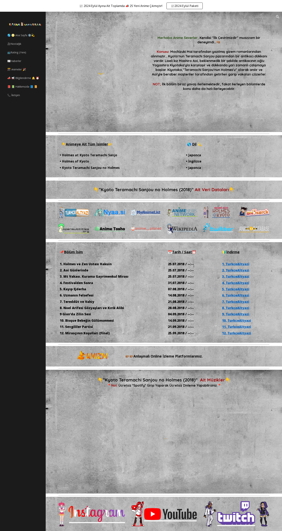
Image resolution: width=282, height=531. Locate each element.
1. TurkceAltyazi (235, 264)
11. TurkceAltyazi (236, 326)
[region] (141, 6)
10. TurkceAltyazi (236, 320)
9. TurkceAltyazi (235, 314)
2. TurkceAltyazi (235, 270)
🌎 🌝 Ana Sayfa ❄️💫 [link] (21, 35)
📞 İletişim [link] (13, 95)
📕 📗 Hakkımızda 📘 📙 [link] (22, 86)
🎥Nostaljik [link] (14, 44)
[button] (277, 16)
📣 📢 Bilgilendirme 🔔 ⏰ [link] (23, 78)
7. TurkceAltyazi (235, 301)
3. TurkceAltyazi (235, 276)
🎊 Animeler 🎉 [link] (16, 69)
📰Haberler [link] (14, 61)
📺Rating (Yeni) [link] (16, 52)
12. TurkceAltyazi (236, 333)
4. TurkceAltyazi (235, 283)
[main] (209, 54)
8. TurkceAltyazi (235, 308)
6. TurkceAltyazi (235, 295)
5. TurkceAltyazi (235, 289)
